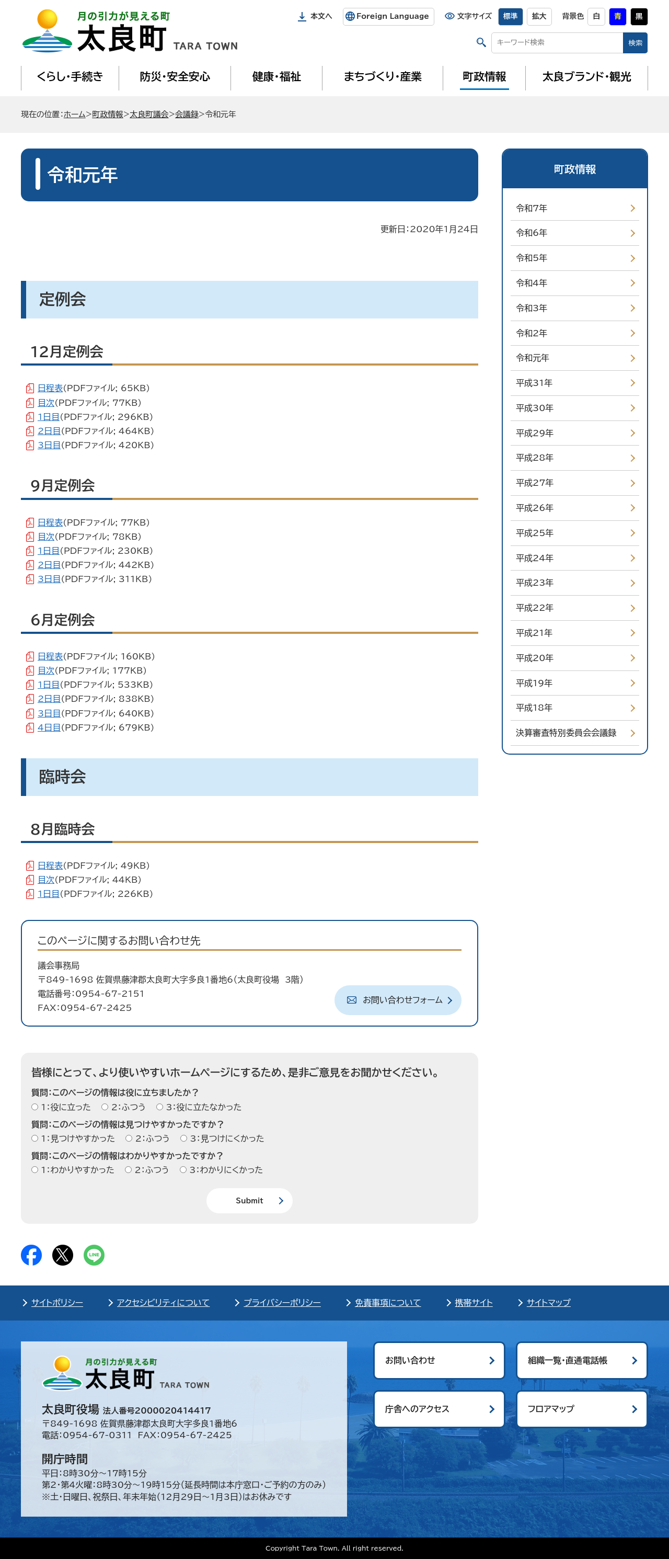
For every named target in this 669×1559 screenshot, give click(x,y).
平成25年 (534, 533)
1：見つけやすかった (76, 1138)
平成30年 (534, 408)
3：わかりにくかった (225, 1170)
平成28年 (534, 457)
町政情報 (484, 76)
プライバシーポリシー (282, 1303)
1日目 (49, 417)
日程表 (50, 388)
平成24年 (534, 558)
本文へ (321, 16)
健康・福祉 (276, 76)
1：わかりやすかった (76, 1170)
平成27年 (534, 483)
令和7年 (531, 208)
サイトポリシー (57, 1303)
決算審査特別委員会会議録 (566, 733)
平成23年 (534, 582)
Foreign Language (392, 16)
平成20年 (534, 658)
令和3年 (531, 308)
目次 (46, 403)
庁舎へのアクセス (417, 1409)
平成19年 (534, 683)
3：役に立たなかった (202, 1107)
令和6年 (531, 233)
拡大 (539, 16)
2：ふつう (126, 1107)
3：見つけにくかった (225, 1138)
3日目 (49, 445)
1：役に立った (64, 1107)
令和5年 (531, 258)
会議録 (187, 114)
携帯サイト (474, 1303)
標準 (510, 16)
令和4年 (531, 283)
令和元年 (532, 358)
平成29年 (534, 433)
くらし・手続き (70, 76)
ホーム (75, 114)
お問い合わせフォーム (403, 1000)
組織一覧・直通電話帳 (567, 1360)
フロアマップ (551, 1409)
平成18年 (534, 707)
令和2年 (531, 333)
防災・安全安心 (175, 76)
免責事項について (388, 1303)
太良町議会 (149, 114)
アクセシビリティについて (163, 1303)
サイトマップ (549, 1303)
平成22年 (534, 608)
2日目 (49, 431)
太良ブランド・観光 (587, 76)
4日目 (49, 727)
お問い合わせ (410, 1360)
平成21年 (534, 633)
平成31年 (534, 383)
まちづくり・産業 (383, 76)
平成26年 (534, 508)
